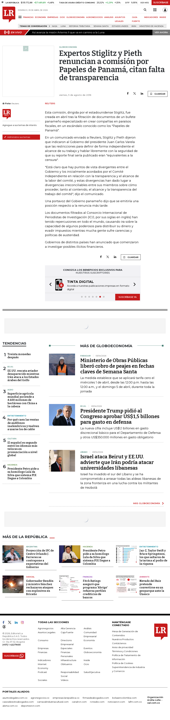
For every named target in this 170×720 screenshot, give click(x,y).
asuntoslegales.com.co (14, 697)
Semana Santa (101, 26)
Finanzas (87, 576)
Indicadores (44, 659)
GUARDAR (157, 93)
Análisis (87, 628)
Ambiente (144, 576)
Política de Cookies (122, 662)
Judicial (30, 576)
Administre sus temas (17, 137)
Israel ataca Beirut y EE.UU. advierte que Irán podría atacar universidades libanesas (117, 462)
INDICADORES (151, 17)
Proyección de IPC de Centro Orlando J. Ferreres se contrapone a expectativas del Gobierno (40, 558)
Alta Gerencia (68, 628)
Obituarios (66, 663)
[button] (49, 285)
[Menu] (20, 17)
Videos (64, 679)
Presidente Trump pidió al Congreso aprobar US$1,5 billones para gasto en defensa (119, 416)
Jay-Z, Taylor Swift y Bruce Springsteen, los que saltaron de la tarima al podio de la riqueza (153, 556)
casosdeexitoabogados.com (18, 701)
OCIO (62, 17)
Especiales (66, 647)
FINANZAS (28, 17)
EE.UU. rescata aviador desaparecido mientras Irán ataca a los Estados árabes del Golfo (23, 375)
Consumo (43, 639)
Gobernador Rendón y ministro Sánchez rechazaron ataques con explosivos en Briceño (39, 587)
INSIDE (163, 17)
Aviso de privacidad (122, 646)
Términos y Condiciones (125, 650)
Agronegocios (45, 628)
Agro (10, 390)
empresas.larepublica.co (66, 697)
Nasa (54, 26)
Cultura (11, 438)
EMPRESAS (52, 17)
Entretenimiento (16, 416)
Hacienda (12, 465)
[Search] (145, 10)
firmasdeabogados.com (96, 697)
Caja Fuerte (67, 632)
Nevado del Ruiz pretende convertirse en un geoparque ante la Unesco (151, 587)
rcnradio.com (97, 701)
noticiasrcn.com (116, 701)
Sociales (42, 679)
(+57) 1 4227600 (11, 644)
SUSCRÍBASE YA (128, 297)
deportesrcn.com (30, 705)
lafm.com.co (135, 701)
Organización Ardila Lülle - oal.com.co (155, 699)
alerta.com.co (10, 705)
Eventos (88, 647)
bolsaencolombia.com (124, 697)
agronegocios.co (40, 697)
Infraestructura (68, 659)
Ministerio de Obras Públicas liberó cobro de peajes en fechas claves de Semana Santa (117, 366)
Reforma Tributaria (79, 26)
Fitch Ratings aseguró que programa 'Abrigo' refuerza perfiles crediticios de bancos (95, 589)
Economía (89, 639)
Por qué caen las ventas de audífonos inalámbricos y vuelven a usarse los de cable (23, 424)
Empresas (43, 647)
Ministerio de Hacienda (151, 26)
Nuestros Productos (122, 638)
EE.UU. (10, 367)
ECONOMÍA (40, 17)
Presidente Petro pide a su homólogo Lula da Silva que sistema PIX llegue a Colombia (23, 473)
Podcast (42, 671)
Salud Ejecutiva (92, 671)
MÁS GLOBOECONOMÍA (146, 503)
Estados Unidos (120, 26)
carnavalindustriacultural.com (53, 701)
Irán (133, 26)
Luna (63, 26)
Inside (87, 659)
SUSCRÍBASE (160, 2)
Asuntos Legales (46, 632)
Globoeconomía (92, 651)
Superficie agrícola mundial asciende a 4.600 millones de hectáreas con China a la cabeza (22, 400)
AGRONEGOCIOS (94, 17)
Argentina (31, 546)
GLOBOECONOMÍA (75, 17)
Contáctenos (119, 642)
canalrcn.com (79, 701)
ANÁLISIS (108, 17)
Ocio (86, 663)
